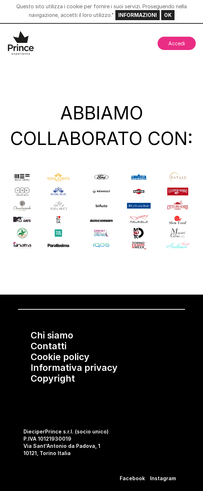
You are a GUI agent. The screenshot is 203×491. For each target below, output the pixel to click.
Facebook (132, 478)
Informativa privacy (74, 367)
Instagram (163, 478)
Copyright (53, 378)
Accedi (176, 43)
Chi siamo (52, 335)
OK (168, 15)
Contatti (49, 346)
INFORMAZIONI (137, 15)
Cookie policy (60, 356)
